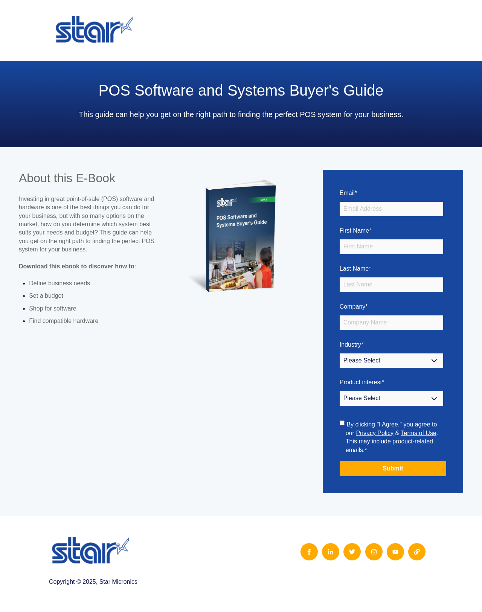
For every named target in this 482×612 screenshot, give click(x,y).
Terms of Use (418, 433)
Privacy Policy (375, 433)
